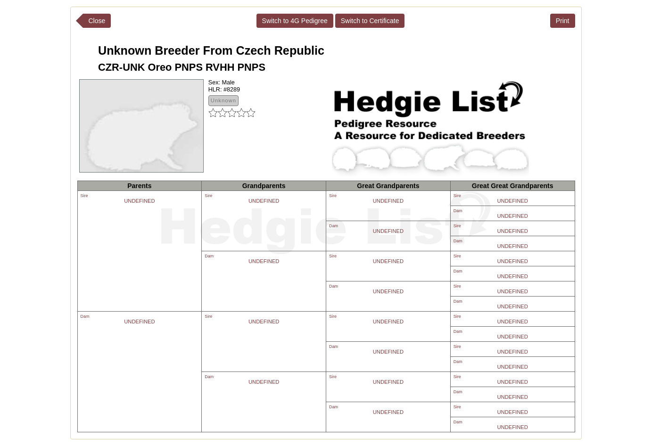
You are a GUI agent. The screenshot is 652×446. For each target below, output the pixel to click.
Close (97, 21)
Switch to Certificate (370, 21)
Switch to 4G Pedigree (295, 21)
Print (562, 21)
